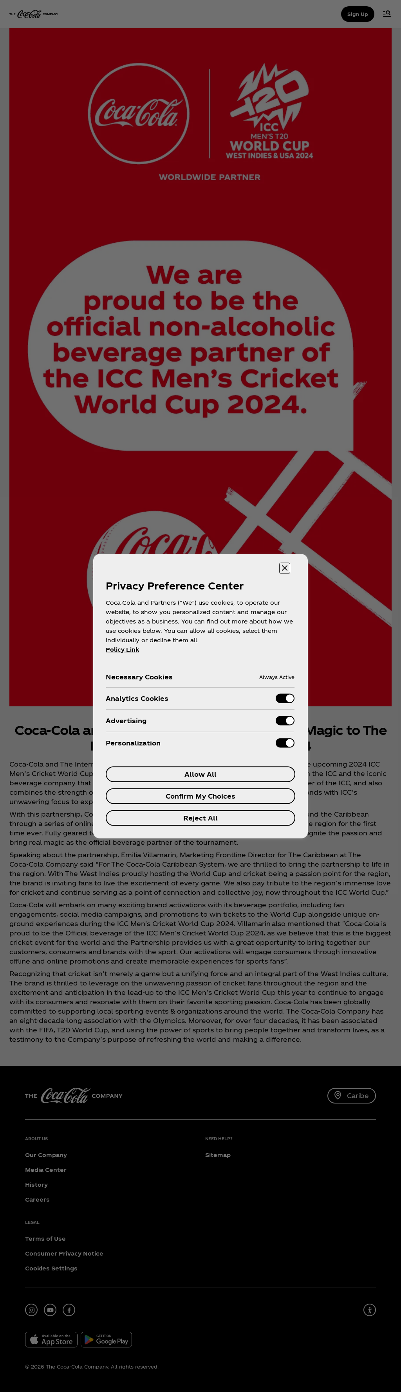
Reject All (200, 817)
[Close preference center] (284, 568)
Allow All (200, 774)
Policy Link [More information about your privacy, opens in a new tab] (122, 649)
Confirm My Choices (200, 795)
